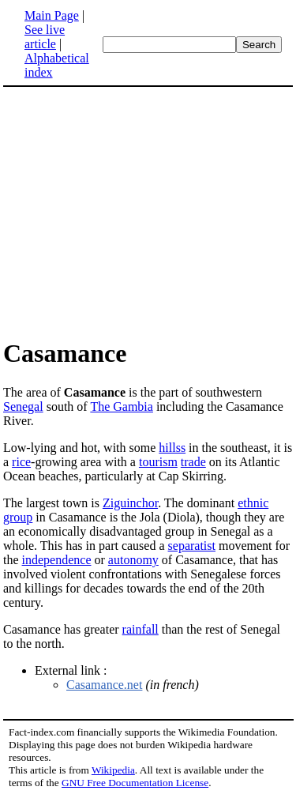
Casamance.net (104, 684)
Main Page (51, 15)
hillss (172, 447)
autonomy (133, 560)
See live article (44, 37)
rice (21, 462)
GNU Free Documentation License (135, 783)
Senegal (23, 406)
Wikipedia (113, 770)
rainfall (140, 629)
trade (193, 462)
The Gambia (121, 406)
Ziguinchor (130, 503)
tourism (158, 462)
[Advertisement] (135, 211)
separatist (191, 545)
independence (57, 560)
